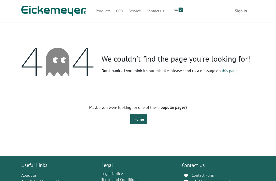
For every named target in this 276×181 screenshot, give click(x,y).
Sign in (241, 10)
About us (29, 175)
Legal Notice (112, 173)
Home (139, 119)
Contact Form (203, 175)
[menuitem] (103, 11)
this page (230, 70)
